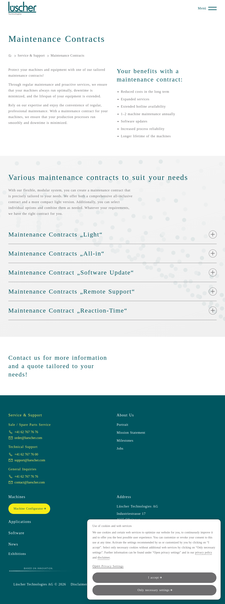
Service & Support (25, 415)
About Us (125, 415)
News (13, 544)
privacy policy (203, 552)
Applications (19, 522)
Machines (17, 497)
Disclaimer (79, 584)
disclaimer (104, 557)
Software (16, 533)
